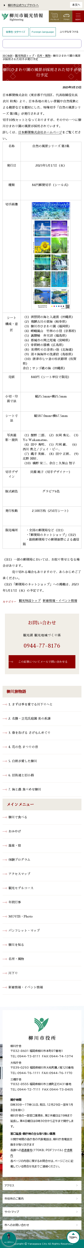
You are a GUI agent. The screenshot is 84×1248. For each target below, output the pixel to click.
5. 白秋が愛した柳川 (22, 761)
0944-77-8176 (42, 646)
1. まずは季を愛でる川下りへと (30, 704)
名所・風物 (44, 55)
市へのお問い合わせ (17, 1225)
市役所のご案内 (14, 1198)
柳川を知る (16, 944)
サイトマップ (12, 1212)
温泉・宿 (14, 845)
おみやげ (14, 831)
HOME (8, 55)
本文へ (76, 4)
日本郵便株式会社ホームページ (40, 132)
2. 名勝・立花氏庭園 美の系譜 (29, 718)
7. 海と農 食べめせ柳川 (24, 789)
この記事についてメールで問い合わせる (43, 661)
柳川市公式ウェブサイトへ (23, 5)
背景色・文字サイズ (15, 32)
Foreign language (43, 32)
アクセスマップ (19, 874)
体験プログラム (19, 859)
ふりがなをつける (69, 31)
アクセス (9, 1185)
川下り (13, 973)
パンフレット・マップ (24, 930)
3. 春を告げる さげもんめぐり (29, 732)
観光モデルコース (20, 888)
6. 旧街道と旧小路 (21, 775)
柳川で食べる (17, 817)
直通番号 (26, 1150)
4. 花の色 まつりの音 (23, 747)
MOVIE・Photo (20, 916)
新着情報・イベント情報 (60, 600)
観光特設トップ (24, 55)
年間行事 (14, 902)
